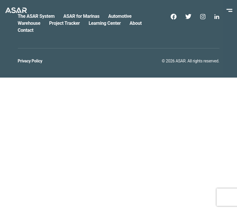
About (135, 23)
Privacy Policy (30, 61)
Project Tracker (64, 23)
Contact (26, 30)
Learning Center (105, 23)
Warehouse (29, 23)
